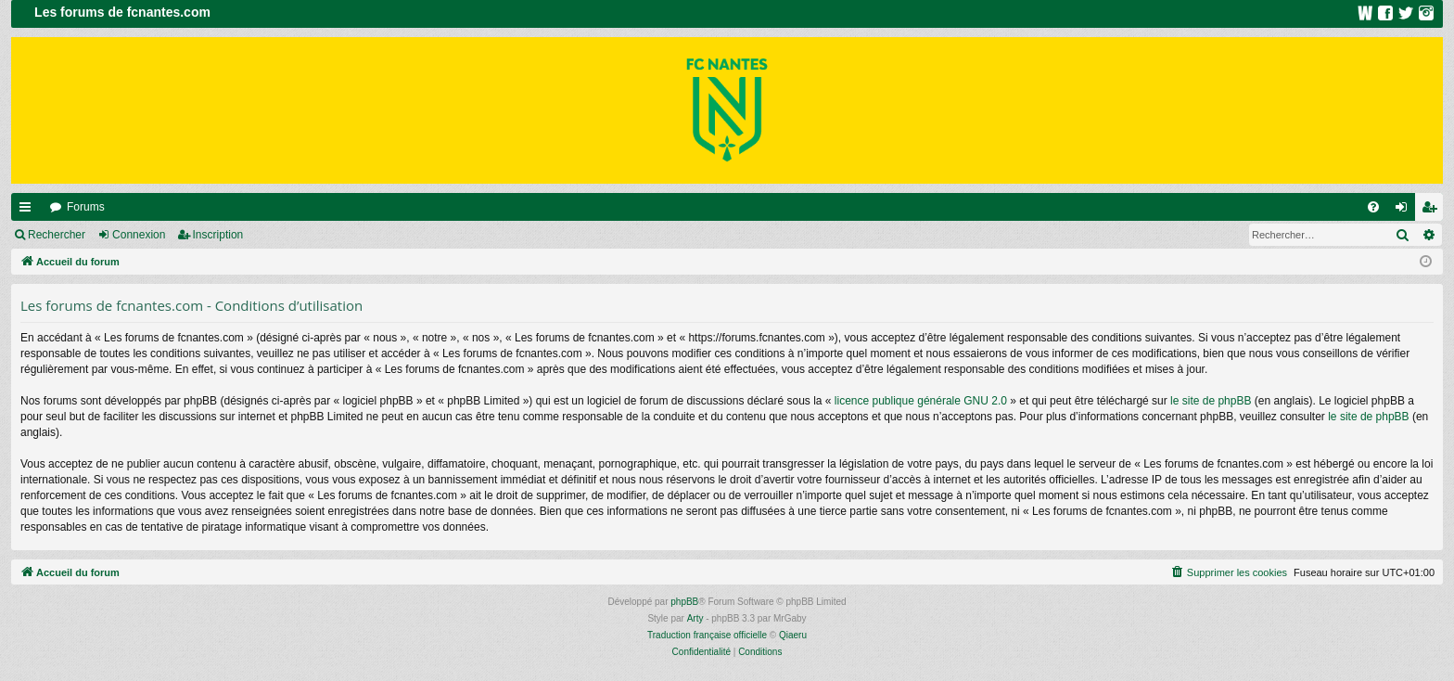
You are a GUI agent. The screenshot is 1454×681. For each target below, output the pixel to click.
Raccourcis (29, 210)
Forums (86, 206)
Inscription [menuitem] (1433, 210)
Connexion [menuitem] (1405, 210)
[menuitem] (1373, 207)
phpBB (684, 602)
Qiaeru (793, 635)
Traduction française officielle (707, 635)
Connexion (138, 234)
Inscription (218, 234)
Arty (695, 618)
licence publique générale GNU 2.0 (921, 400)
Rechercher (56, 234)
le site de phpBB (1210, 400)
